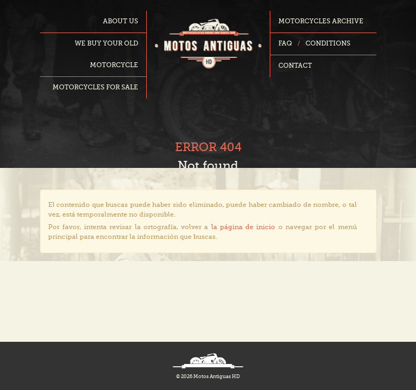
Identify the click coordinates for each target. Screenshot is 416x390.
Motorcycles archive (320, 21)
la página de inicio (243, 227)
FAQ (285, 44)
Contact (295, 66)
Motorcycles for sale (95, 87)
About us (120, 21)
